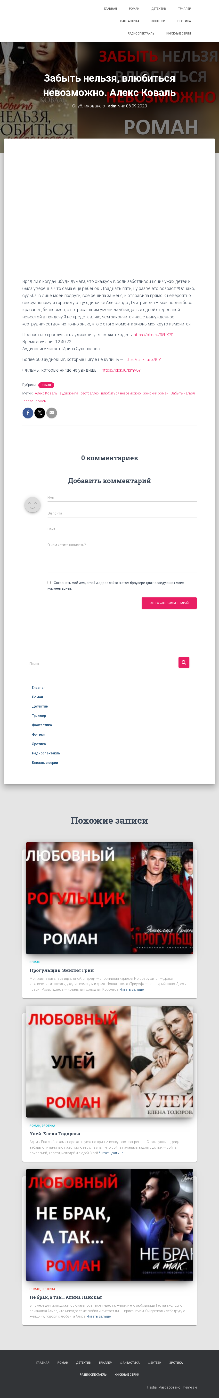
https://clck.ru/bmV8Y (122, 370)
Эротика (184, 21)
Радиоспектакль (141, 33)
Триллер (184, 8)
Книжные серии (178, 33)
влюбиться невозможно (121, 393)
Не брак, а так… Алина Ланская (66, 1297)
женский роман (155, 393)
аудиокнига (69, 393)
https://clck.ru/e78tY (143, 359)
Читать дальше (132, 989)
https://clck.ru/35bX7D (155, 334)
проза (28, 401)
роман (41, 401)
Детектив (158, 8)
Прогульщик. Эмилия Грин (62, 970)
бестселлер (90, 393)
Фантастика (129, 21)
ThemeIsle (189, 1387)
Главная (110, 8)
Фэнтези (158, 21)
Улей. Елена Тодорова (55, 1133)
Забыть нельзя (183, 393)
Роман (134, 8)
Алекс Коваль (46, 393)
